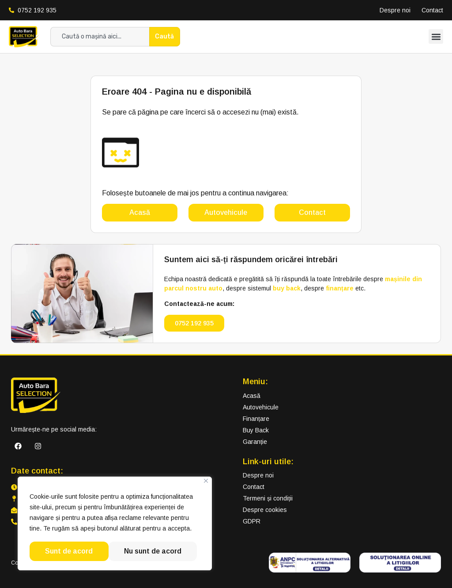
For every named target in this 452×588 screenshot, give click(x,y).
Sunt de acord (161, 551)
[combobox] (99, 36)
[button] (436, 36)
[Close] (206, 482)
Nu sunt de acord (73, 551)
